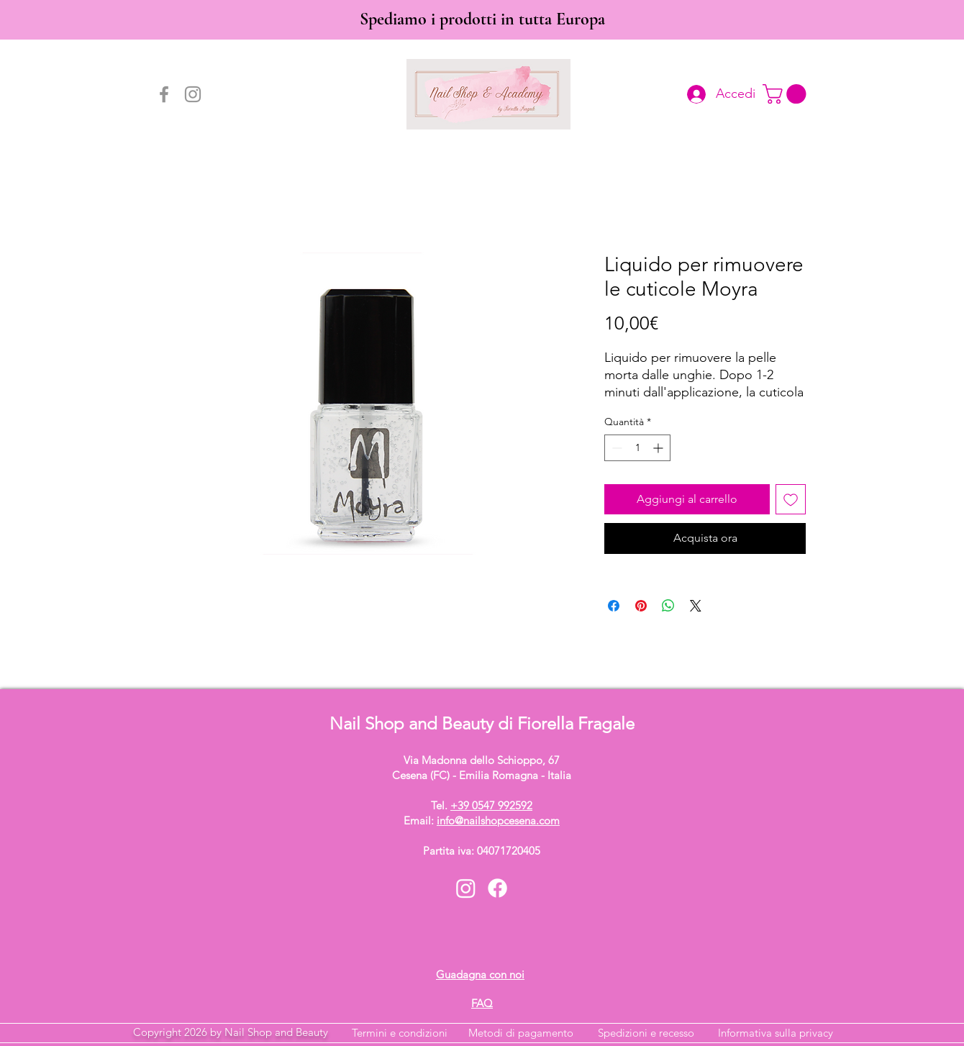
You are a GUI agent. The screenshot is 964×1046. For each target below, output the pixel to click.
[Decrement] (615, 447)
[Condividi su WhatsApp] (668, 605)
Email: (482, 820)
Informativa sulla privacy (775, 1033)
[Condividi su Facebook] (613, 605)
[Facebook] (164, 94)
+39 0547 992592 (491, 805)
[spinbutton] (637, 447)
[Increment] (659, 447)
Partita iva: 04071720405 (481, 851)
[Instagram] (193, 94)
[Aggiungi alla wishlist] (791, 499)
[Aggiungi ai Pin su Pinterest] (641, 605)
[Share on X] (695, 605)
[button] (787, 94)
